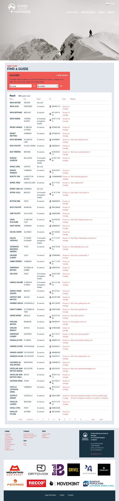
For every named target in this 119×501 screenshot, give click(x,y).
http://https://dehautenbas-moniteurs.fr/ (83, 238)
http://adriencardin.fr (77, 316)
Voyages (7, 448)
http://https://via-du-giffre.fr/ (80, 193)
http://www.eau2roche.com (79, 140)
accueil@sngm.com (96, 454)
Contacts (70, 495)
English (107, 3)
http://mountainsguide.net (79, 177)
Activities (72, 12)
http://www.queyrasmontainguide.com (83, 369)
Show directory (63, 75)
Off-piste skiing (9, 439)
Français (112, 3)
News (111, 12)
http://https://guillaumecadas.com (81, 220)
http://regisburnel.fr (77, 183)
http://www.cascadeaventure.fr (80, 152)
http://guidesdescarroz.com (79, 247)
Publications (45, 437)
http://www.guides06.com (79, 309)
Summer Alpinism (10, 444)
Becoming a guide (28, 437)
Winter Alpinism (9, 450)
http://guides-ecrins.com (79, 322)
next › (93, 419)
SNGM (101, 12)
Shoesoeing (8, 441)
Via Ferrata (8, 446)
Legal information (50, 495)
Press (24, 445)
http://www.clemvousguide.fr (80, 334)
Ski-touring (8, 443)
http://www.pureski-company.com (82, 340)
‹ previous (29, 419)
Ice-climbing (8, 437)
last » (101, 419)
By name (13, 86)
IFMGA (44, 436)
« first (20, 419)
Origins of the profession (30, 436)
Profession (88, 12)
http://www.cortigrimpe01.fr (80, 255)
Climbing (7, 436)
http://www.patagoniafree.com (80, 356)
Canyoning (8, 434)
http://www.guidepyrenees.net (80, 303)
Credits (62, 495)
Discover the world (28, 434)
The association (46, 434)
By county (41, 86)
